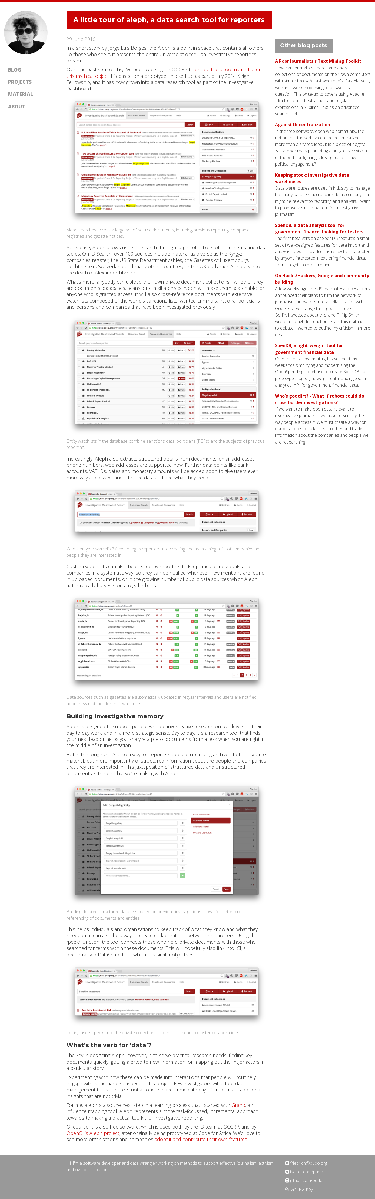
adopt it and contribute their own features (201, 1139)
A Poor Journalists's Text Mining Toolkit (318, 61)
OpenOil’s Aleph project (93, 1133)
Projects (20, 82)
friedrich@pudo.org (306, 1163)
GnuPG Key (299, 1189)
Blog (14, 69)
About (16, 106)
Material (20, 94)
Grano (238, 1105)
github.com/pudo (304, 1180)
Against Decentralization (302, 124)
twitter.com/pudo (304, 1172)
